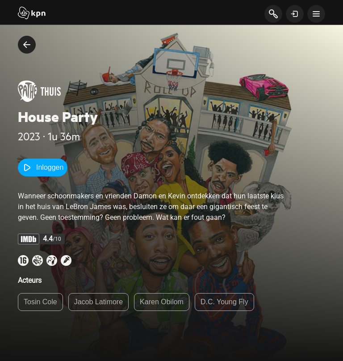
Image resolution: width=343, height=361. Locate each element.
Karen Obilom (162, 302)
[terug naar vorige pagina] (27, 45)
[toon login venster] (295, 14)
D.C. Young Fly (224, 302)
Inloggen (42, 167)
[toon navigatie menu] (316, 14)
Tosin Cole (40, 302)
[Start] (31, 14)
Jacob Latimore (98, 302)
